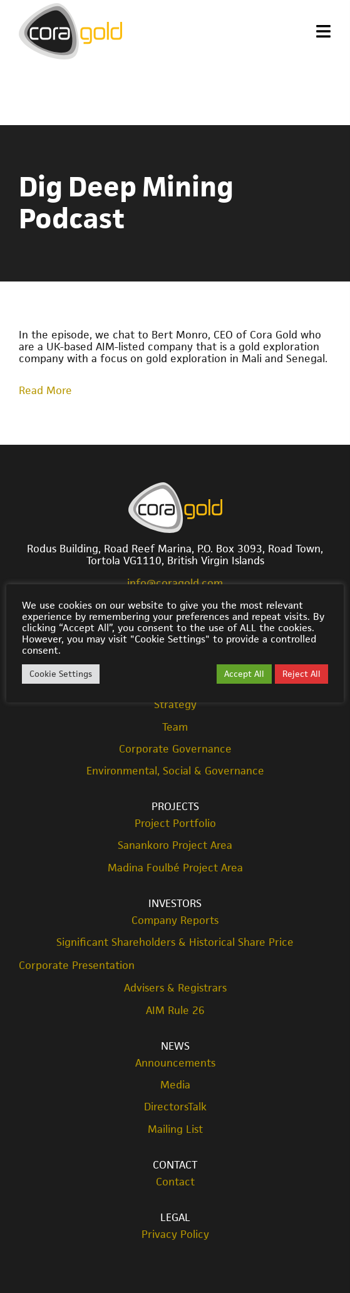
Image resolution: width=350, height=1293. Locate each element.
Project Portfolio (175, 823)
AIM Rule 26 (175, 1011)
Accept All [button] (244, 673)
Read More (45, 390)
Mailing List (175, 1129)
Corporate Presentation (77, 965)
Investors (175, 903)
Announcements (175, 1063)
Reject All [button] (301, 673)
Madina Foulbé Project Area (175, 868)
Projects (175, 806)
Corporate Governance (175, 749)
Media (175, 1085)
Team (175, 727)
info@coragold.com (175, 583)
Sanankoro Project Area (175, 845)
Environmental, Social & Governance (175, 771)
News (175, 1046)
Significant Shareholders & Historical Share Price (175, 942)
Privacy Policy (175, 1234)
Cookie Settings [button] (60, 673)
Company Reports (175, 920)
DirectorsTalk (175, 1107)
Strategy (175, 705)
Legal (175, 1217)
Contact (175, 1165)
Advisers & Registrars (175, 988)
